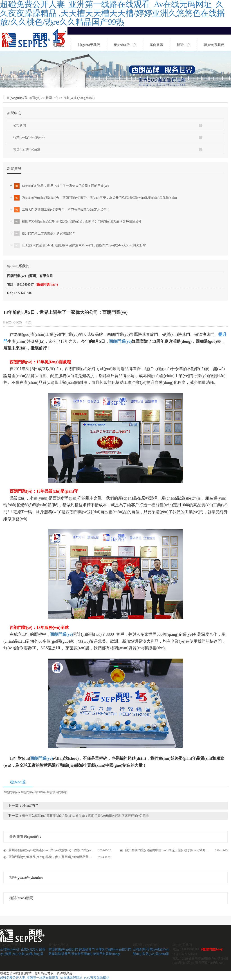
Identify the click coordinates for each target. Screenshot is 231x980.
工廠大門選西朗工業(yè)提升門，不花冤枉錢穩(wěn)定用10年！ (61, 209)
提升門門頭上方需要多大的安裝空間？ (44, 233)
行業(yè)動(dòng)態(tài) (78, 98)
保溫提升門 (87, 949)
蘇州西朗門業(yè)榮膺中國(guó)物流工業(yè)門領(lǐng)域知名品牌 (169, 850)
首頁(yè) (34, 98)
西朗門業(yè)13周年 (33, 792)
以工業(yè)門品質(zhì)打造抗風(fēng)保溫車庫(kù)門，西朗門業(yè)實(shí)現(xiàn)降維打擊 (79, 245)
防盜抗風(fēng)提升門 (63, 949)
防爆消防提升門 (60, 954)
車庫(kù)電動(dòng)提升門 (113, 949)
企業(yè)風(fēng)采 (31, 954)
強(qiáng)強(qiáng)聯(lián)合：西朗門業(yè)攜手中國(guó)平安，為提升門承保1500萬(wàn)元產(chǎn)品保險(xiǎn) (95, 198)
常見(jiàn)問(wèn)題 (26, 149)
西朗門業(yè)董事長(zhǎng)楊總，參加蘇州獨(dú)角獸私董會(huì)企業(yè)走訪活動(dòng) (59, 857)
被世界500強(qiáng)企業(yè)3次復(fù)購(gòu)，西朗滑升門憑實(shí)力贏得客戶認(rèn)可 (77, 221)
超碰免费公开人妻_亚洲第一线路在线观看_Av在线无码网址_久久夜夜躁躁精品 (54, 977)
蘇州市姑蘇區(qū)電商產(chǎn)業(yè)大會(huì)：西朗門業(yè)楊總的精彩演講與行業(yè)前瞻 (85, 815)
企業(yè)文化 (29, 949)
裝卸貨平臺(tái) (81, 954)
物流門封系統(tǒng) (106, 954)
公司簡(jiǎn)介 (10, 949)
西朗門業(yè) (120, 341)
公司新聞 (19, 125)
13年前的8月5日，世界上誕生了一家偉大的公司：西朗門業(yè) (61, 186)
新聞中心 (51, 98)
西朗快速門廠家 (57, 792)
